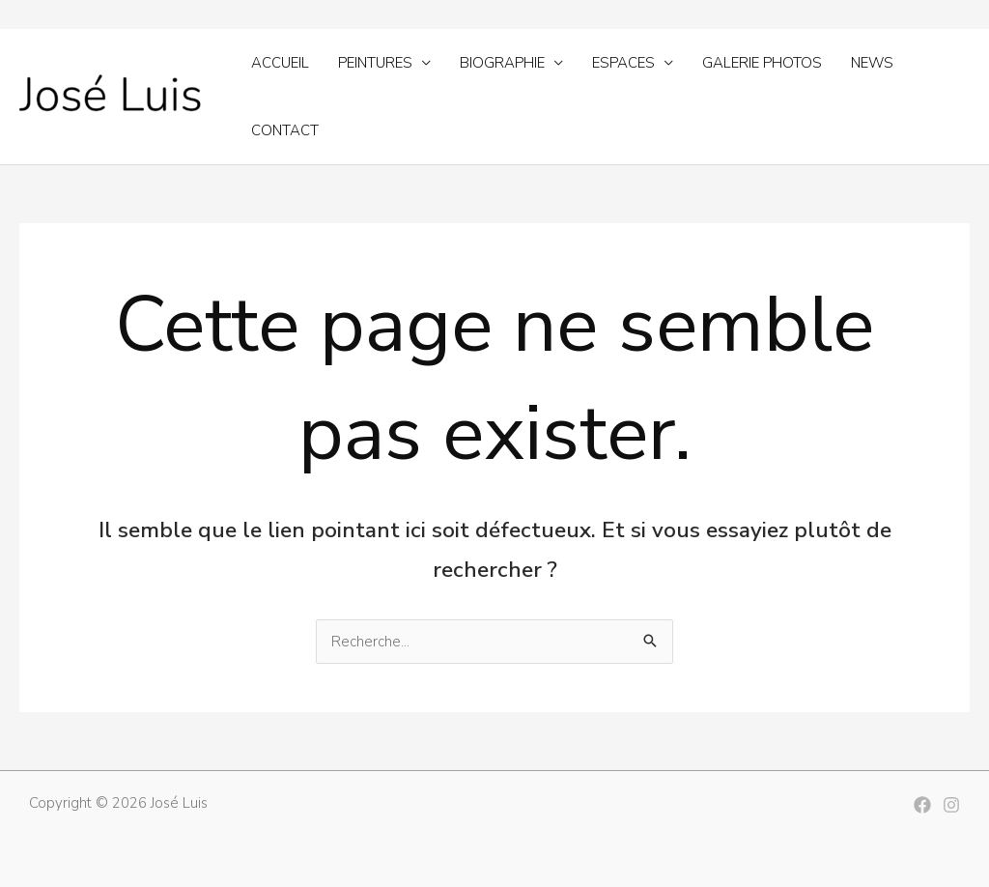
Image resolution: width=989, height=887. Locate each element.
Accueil (280, 62)
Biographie (502, 62)
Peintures (375, 62)
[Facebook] (922, 805)
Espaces (623, 62)
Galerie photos (762, 62)
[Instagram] (951, 805)
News (872, 62)
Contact (285, 130)
